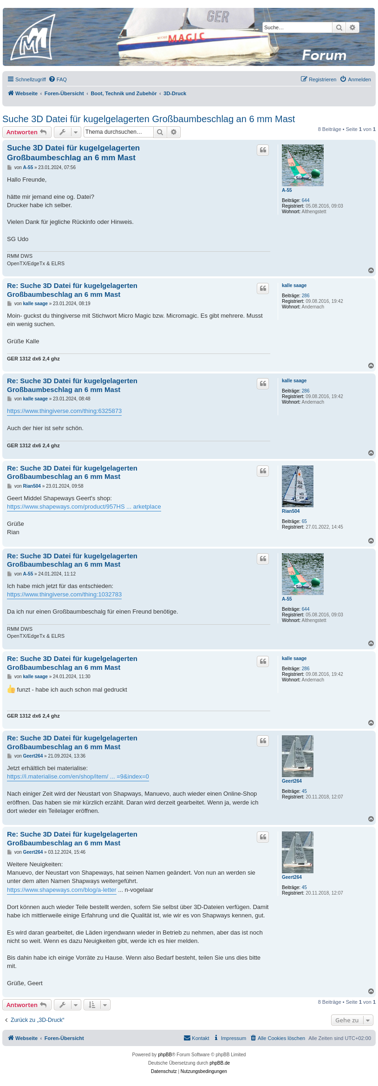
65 (304, 521)
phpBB (165, 1054)
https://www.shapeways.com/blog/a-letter (62, 889)
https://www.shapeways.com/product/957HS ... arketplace (84, 506)
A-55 (287, 190)
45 (304, 791)
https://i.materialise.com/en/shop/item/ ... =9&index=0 (78, 776)
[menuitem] (57, 79)
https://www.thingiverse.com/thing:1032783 (64, 594)
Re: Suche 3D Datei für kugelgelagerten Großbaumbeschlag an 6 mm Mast (72, 289)
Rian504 (291, 511)
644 (306, 200)
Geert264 (292, 781)
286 (306, 295)
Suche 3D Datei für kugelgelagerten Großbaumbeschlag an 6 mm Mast (148, 119)
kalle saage (294, 285)
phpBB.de (219, 1063)
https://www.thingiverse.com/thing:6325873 (64, 410)
